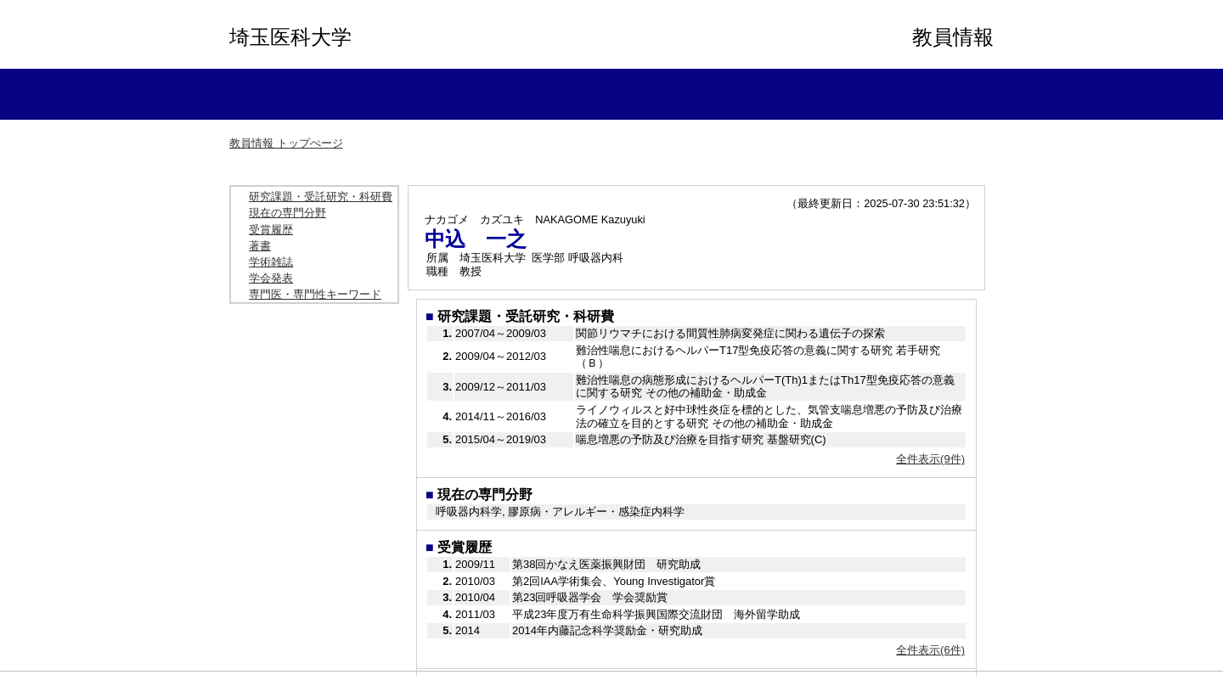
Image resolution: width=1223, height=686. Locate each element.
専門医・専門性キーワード (315, 294)
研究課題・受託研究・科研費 (320, 196)
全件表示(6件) (930, 650)
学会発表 (271, 278)
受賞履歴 (271, 229)
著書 (260, 245)
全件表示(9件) (930, 459)
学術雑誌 (271, 262)
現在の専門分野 (287, 212)
